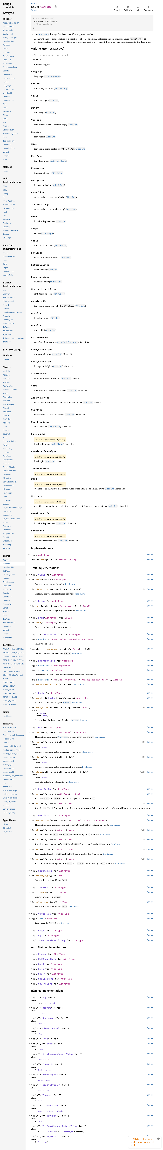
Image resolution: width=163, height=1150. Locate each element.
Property (48, 1064)
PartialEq (44, 789)
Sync (41, 968)
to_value (41, 892)
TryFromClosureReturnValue (59, 1126)
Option (62, 559)
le (37, 839)
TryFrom (51, 1115)
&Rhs (59, 803)
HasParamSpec (46, 660)
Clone (41, 574)
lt (37, 830)
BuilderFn (44, 679)
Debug (41, 601)
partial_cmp (43, 820)
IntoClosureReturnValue (57, 1053)
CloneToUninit (51, 1028)
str (60, 679)
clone (39, 579)
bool (77, 794)
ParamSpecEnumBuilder (94, 679)
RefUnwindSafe (47, 958)
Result (86, 606)
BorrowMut (48, 1018)
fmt (37, 606)
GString (71, 559)
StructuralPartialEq (51, 940)
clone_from (42, 589)
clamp (39, 772)
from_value (51, 649)
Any (44, 997)
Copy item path (55, 6)
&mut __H (81, 698)
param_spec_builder (47, 684)
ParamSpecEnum (61, 665)
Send (41, 963)
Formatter (65, 606)
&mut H (85, 707)
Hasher (52, 698)
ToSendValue (50, 1105)
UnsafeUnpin (46, 978)
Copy (41, 930)
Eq (39, 935)
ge (37, 859)
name (43, 559)
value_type (42, 902)
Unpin (41, 973)
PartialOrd (45, 815)
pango (34, 3)
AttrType (43, 554)
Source (34, 10)
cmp (37, 732)
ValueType (44, 913)
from (38, 622)
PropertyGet (50, 1074)
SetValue (43, 670)
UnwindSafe (45, 983)
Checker (42, 639)
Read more (70, 584)
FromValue (50, 634)
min (37, 757)
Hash (41, 693)
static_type (43, 875)
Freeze (42, 954)
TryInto (51, 1136)
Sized (44, 716)
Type (59, 875)
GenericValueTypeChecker (65, 639)
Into (49, 1043)
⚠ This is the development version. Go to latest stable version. (142, 1142)
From (41, 617)
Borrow (46, 1007)
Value (68, 617)
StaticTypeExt (51, 1084)
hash (38, 698)
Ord (40, 727)
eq (37, 794)
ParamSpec (44, 665)
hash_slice (42, 707)
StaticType (45, 870)
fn (54, 679)
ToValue (43, 887)
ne (37, 803)
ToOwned (47, 1095)
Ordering (81, 732)
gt (37, 849)
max (37, 742)
